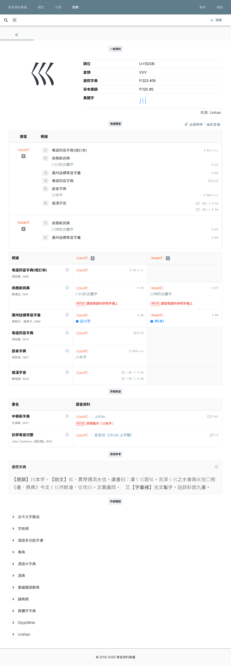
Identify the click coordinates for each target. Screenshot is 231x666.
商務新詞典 (61, 158)
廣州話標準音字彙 (66, 173)
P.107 (214, 416)
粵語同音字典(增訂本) (69, 150)
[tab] (17, 34)
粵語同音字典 (63, 181)
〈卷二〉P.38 (208, 209)
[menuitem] (115, 517)
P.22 (214, 181)
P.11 (215, 435)
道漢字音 (59, 203)
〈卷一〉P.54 (208, 203)
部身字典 (59, 188)
